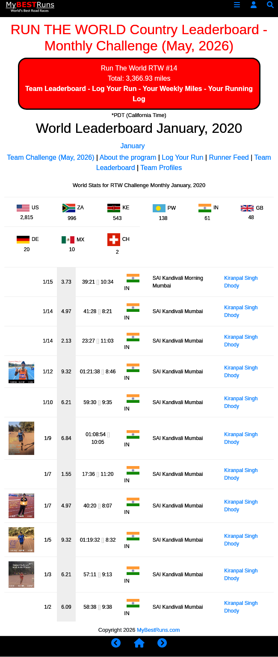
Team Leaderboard (55, 88)
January (133, 146)
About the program (128, 157)
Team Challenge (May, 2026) (50, 157)
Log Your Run (114, 88)
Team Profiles (161, 167)
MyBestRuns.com (158, 630)
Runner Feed (228, 157)
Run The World (124, 68)
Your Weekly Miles (172, 88)
